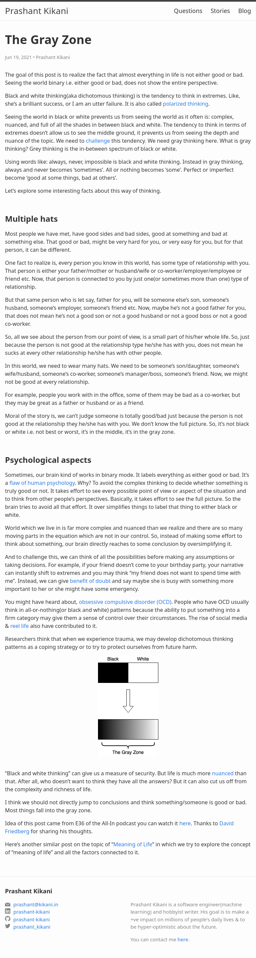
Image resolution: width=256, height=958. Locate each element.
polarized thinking (185, 103)
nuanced (223, 773)
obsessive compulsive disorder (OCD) (125, 602)
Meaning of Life (132, 844)
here (185, 823)
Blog (244, 11)
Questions (188, 11)
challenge (98, 140)
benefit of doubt (90, 581)
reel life (19, 626)
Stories (220, 11)
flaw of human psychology (42, 483)
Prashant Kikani (36, 11)
